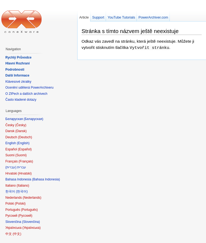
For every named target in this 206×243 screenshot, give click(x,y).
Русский (25, 215)
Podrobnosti (14, 69)
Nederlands (32, 198)
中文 (17, 234)
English (23, 143)
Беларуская (33, 119)
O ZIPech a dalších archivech (26, 94)
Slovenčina (31, 222)
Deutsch (25, 137)
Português (29, 210)
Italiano (23, 185)
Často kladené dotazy (20, 99)
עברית (10, 167)
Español (25, 149)
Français (26, 161)
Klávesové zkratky (18, 82)
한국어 (22, 191)
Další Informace (17, 75)
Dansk (20, 131)
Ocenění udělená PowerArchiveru (29, 87)
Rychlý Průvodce (18, 57)
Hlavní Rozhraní (17, 63)
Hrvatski (25, 173)
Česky (20, 125)
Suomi (20, 155)
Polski (20, 203)
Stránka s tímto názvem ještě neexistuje (130, 31)
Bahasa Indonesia (46, 179)
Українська (31, 228)
